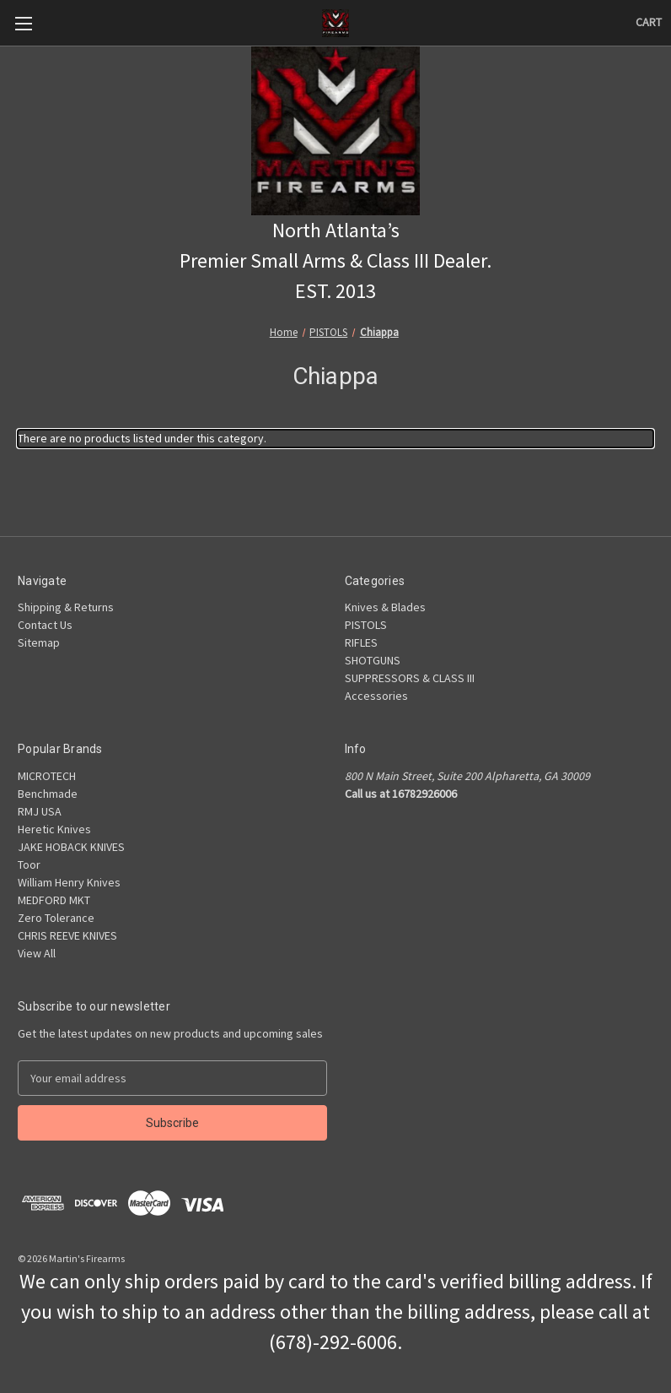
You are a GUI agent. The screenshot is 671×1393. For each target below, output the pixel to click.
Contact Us (45, 624)
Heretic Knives (54, 829)
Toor (29, 864)
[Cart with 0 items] (648, 22)
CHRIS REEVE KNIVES (67, 935)
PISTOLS (366, 624)
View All (37, 953)
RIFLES (361, 642)
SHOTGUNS (372, 660)
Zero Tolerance (56, 917)
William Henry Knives (69, 882)
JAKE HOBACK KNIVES (71, 846)
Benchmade (48, 793)
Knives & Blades (385, 607)
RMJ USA (40, 811)
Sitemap (39, 642)
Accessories (376, 695)
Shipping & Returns (66, 607)
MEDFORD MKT (54, 900)
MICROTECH (47, 775)
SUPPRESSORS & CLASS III (410, 678)
